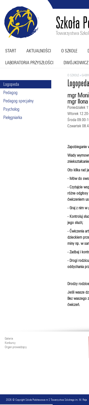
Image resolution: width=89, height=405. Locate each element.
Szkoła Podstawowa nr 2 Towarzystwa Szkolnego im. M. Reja (56, 399)
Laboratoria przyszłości (29, 62)
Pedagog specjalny (18, 101)
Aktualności (38, 51)
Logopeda (11, 84)
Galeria (9, 338)
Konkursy (10, 343)
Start (10, 51)
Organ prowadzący (16, 347)
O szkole (69, 51)
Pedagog (10, 92)
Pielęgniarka (12, 117)
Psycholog (11, 109)
